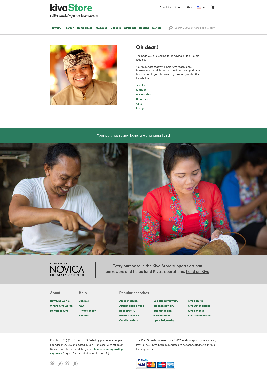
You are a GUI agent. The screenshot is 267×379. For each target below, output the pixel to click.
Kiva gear (101, 28)
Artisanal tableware (131, 306)
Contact (84, 301)
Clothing (141, 90)
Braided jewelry (129, 315)
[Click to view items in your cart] (213, 8)
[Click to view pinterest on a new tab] (54, 363)
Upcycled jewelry (164, 320)
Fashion (69, 28)
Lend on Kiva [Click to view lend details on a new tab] (197, 272)
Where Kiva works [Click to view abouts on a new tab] (61, 306)
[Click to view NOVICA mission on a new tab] (67, 269)
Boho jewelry (127, 311)
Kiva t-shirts (195, 301)
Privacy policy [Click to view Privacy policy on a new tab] (87, 311)
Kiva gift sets (196, 311)
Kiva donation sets (199, 315)
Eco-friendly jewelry (165, 301)
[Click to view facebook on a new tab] (76, 363)
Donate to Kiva (59, 311)
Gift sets (115, 28)
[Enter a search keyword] (191, 28)
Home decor (84, 28)
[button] (170, 29)
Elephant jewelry (163, 306)
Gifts (139, 104)
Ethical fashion (162, 311)
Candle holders (128, 320)
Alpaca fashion (128, 301)
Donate (156, 28)
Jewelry (56, 28)
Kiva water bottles (199, 306)
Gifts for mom (162, 315)
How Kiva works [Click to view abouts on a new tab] (60, 301)
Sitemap (84, 315)
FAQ (81, 306)
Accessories (143, 94)
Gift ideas (130, 28)
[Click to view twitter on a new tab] (61, 363)
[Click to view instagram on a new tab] (69, 363)
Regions (144, 28)
